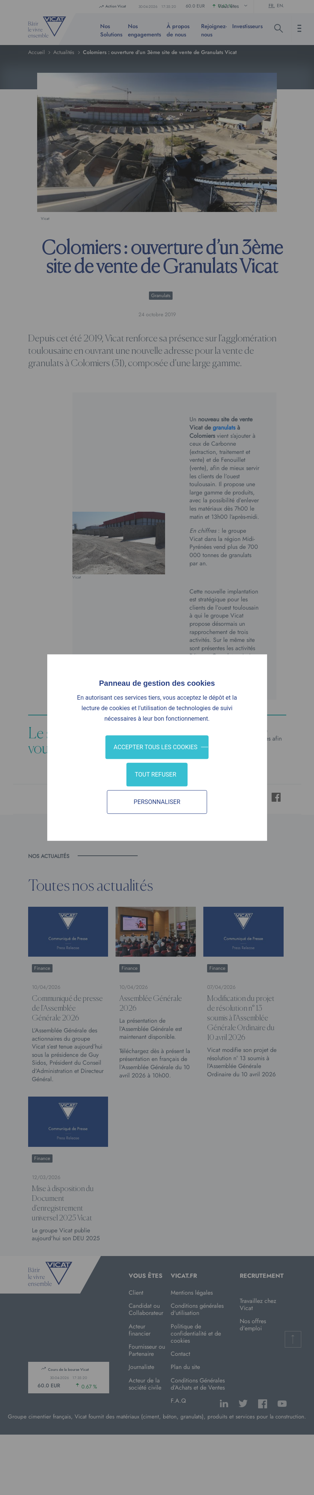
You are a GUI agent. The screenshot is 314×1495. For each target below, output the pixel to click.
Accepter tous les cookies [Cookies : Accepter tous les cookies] (155, 747)
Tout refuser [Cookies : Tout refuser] (155, 774)
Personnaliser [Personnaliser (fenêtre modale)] (157, 801)
